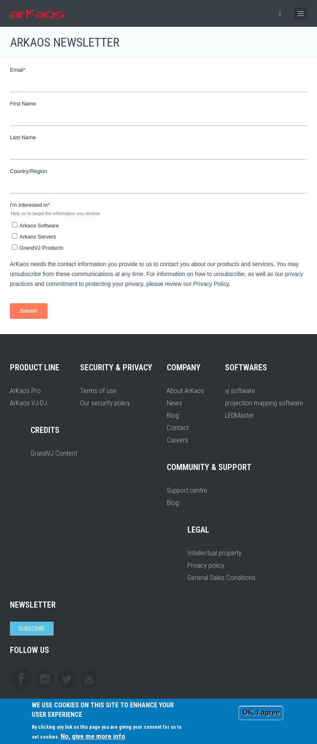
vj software (240, 390)
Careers (177, 440)
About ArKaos (185, 390)
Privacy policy (205, 565)
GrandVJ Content (54, 453)
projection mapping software (264, 403)
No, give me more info (93, 736)
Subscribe (32, 628)
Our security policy (105, 403)
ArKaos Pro (25, 390)
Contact (178, 427)
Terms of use (98, 390)
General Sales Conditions (221, 577)
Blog (173, 415)
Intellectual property (214, 553)
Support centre (187, 490)
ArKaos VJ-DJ (28, 403)
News (174, 403)
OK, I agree (260, 712)
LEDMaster (239, 415)
